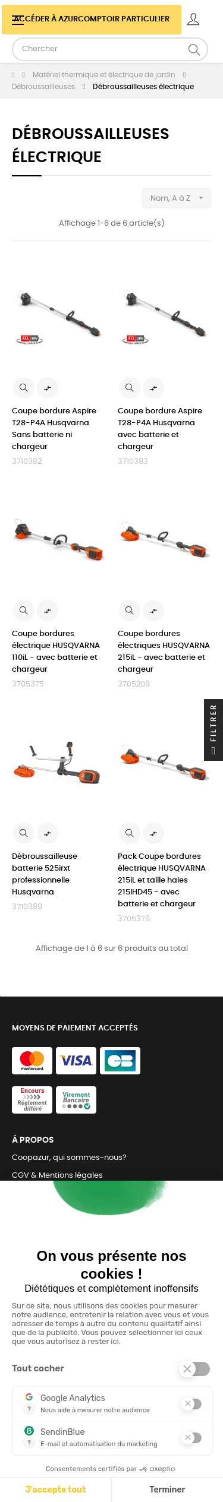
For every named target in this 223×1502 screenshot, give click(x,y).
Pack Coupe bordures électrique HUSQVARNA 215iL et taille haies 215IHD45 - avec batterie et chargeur (162, 880)
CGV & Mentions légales (57, 1176)
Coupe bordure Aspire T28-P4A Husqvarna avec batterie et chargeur (160, 429)
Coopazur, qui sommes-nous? (69, 1158)
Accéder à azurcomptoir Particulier (91, 19)
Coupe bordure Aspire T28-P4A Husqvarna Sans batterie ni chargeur (54, 429)
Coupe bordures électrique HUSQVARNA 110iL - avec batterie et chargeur (56, 651)
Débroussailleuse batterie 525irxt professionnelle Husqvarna (44, 874)
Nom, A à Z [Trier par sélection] (180, 198)
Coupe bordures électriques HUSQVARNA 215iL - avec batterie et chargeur (164, 651)
